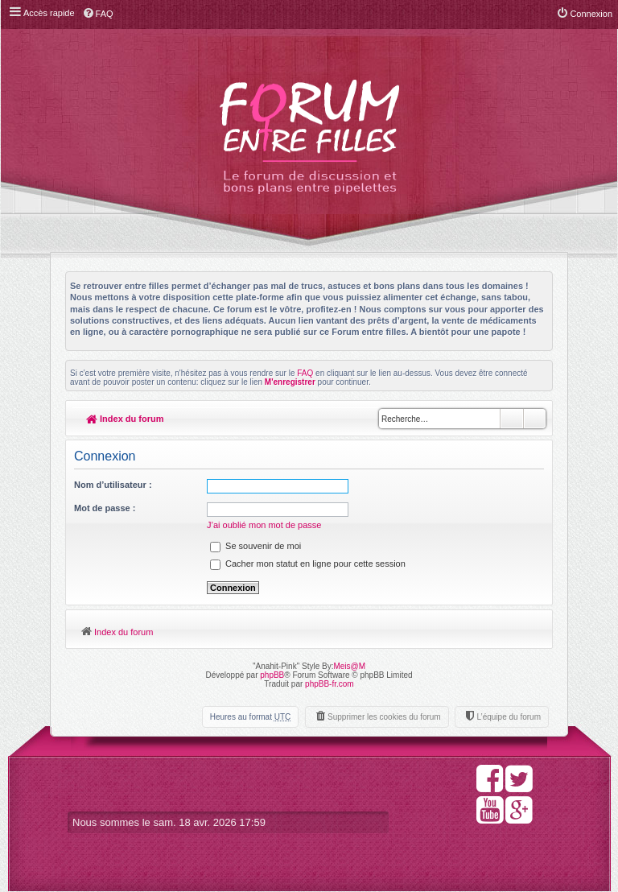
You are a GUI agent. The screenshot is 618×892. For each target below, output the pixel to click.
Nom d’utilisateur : (113, 484)
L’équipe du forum (508, 716)
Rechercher (512, 418)
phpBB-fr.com (329, 683)
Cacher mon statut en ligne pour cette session (308, 563)
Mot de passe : (104, 508)
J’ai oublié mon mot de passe (264, 525)
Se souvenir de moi (255, 546)
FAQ (305, 373)
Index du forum (125, 418)
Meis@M (349, 666)
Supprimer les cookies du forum (384, 716)
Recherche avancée (535, 418)
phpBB (272, 675)
